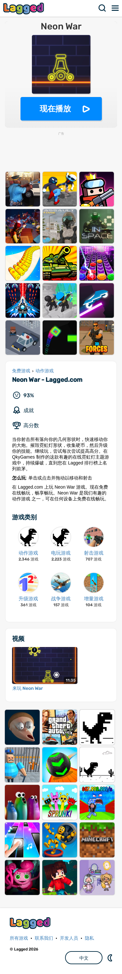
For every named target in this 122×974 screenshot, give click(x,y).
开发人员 (69, 938)
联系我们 (44, 938)
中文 (83, 958)
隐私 (89, 938)
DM (110, 957)
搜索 (102, 8)
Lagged (24, 8)
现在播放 (55, 108)
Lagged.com (31, 923)
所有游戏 (19, 938)
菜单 (115, 8)
